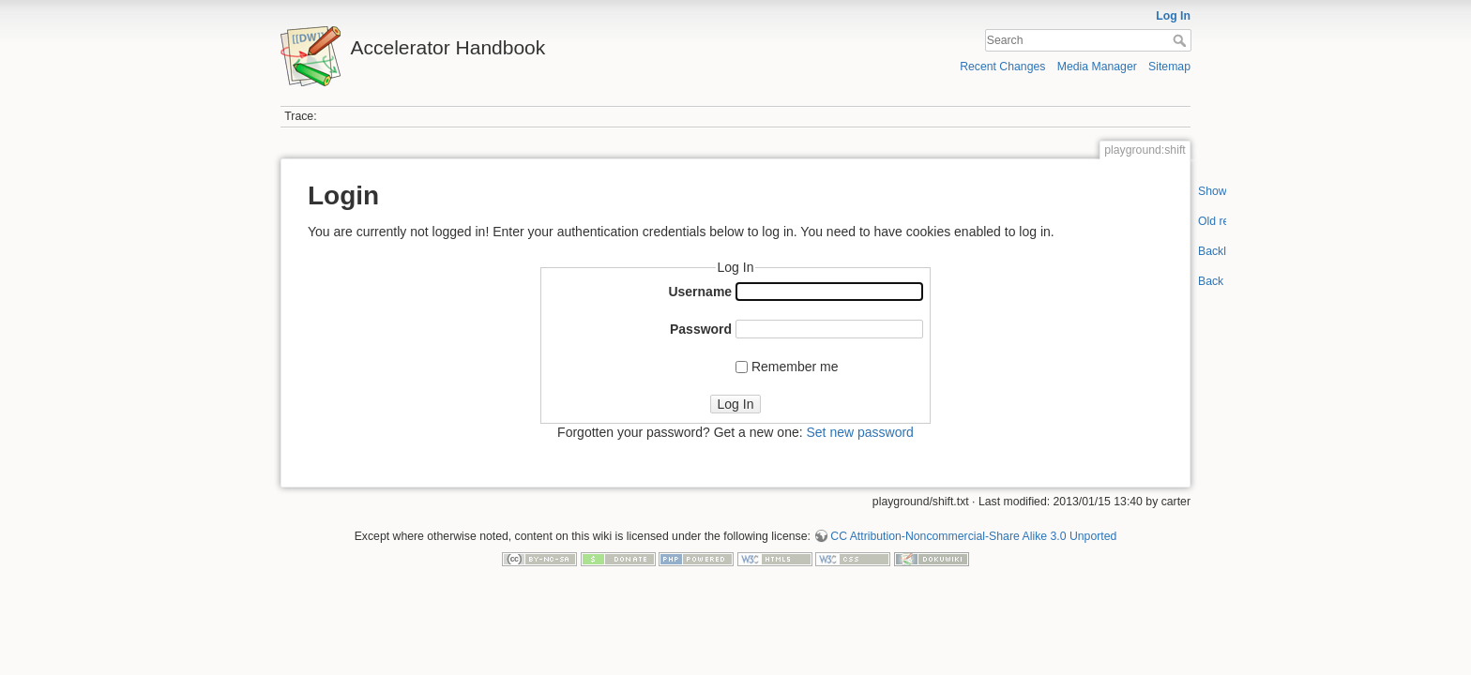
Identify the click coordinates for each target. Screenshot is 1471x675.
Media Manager (1097, 66)
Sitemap (1169, 66)
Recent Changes (1002, 66)
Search (1181, 40)
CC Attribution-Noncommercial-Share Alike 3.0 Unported (973, 536)
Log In (1173, 15)
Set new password (859, 432)
